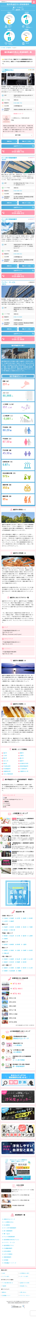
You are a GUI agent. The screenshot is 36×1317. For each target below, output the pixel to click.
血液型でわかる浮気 (24, 1282)
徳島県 (6, 962)
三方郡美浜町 (23, 769)
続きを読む (18, 135)
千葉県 (31, 927)
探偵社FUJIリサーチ (9, 1219)
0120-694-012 (18, 191)
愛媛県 (18, 962)
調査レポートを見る (26, 141)
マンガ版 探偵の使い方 (7, 1282)
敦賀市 (22, 753)
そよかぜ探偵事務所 (9, 1236)
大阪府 (18, 950)
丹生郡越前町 (7, 769)
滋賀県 (6, 950)
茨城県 (6, 927)
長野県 (6, 938)
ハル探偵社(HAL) (14, 70)
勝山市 (5, 758)
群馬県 (18, 927)
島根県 (12, 959)
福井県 (24, 936)
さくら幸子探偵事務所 (14, 158)
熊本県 (24, 968)
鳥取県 (6, 959)
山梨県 (31, 936)
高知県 (24, 962)
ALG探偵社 (7, 1225)
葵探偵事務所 (7, 1257)
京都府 (12, 950)
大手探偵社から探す (24, 1273)
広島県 (24, 959)
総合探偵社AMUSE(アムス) (11, 1239)
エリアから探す (5, 1276)
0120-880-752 (18, 103)
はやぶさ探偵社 (8, 1254)
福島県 (12, 921)
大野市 (22, 755)
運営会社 (4, 1292)
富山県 (12, 936)
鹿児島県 (12, 971)
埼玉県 (24, 927)
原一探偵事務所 (8, 1231)
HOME (3, 1273)
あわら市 (5, 761)
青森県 (12, 918)
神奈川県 (12, 930)
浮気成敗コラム (23, 1286)
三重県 (24, 944)
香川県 (12, 962)
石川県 (18, 936)
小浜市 (5, 755)
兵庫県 (24, 950)
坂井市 (5, 763)
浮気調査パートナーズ (10, 1263)
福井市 (5, 753)
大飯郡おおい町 (24, 771)
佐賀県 (12, 968)
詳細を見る (9, 141)
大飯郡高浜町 (7, 771)
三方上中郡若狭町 (8, 774)
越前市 (22, 761)
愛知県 (18, 944)
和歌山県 (6, 953)
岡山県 (18, 959)
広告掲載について (6, 1295)
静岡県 (12, 944)
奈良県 (31, 950)
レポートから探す (24, 1276)
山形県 (6, 921)
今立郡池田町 (7, 766)
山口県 (31, 959)
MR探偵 (6, 1260)
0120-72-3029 (18, 317)
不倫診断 (4, 1286)
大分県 (31, 968)
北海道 (6, 918)
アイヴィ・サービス (14, 283)
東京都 (6, 930)
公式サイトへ (18, 146)
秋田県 (31, 918)
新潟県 (6, 936)
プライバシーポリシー (25, 1295)
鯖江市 (22, 758)
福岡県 (6, 968)
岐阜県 (6, 944)
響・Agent (7, 1234)
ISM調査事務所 (8, 1248)
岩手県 (18, 918)
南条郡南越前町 (24, 766)
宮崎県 (6, 971)
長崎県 (18, 968)
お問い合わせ (23, 1292)
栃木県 (12, 927)
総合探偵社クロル (9, 1245)
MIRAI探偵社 (7, 1251)
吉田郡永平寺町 (24, 763)
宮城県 (24, 918)
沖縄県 (19, 971)
